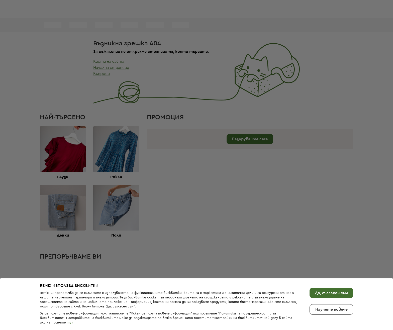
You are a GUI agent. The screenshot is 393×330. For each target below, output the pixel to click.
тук (70, 314)
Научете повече (331, 301)
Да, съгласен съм (331, 285)
